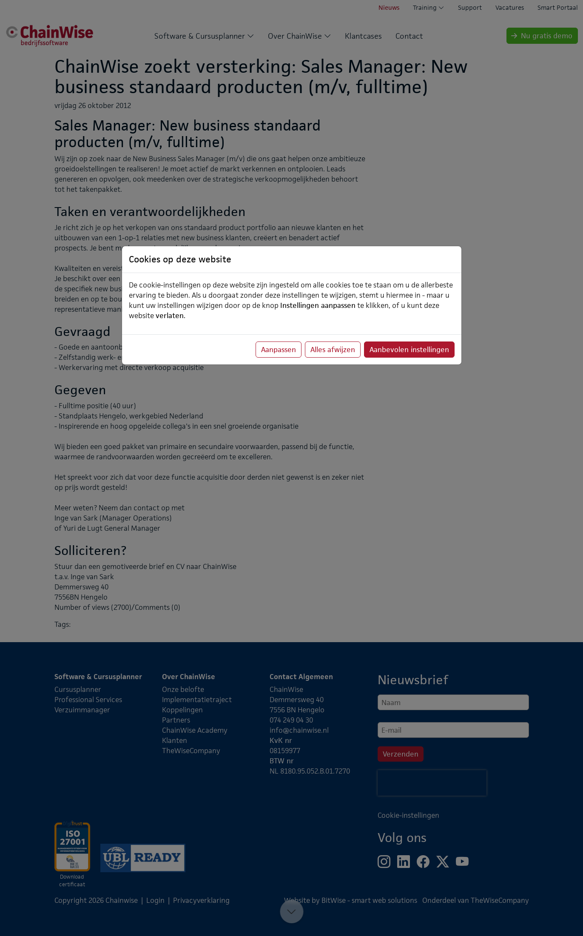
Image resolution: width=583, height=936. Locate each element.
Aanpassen (278, 349)
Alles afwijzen (332, 349)
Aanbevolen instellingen (409, 349)
